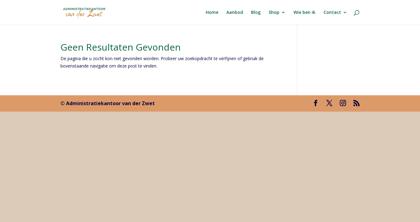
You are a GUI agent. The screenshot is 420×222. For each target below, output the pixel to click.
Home (212, 12)
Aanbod (234, 12)
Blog (256, 12)
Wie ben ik (304, 12)
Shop (274, 12)
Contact (332, 12)
